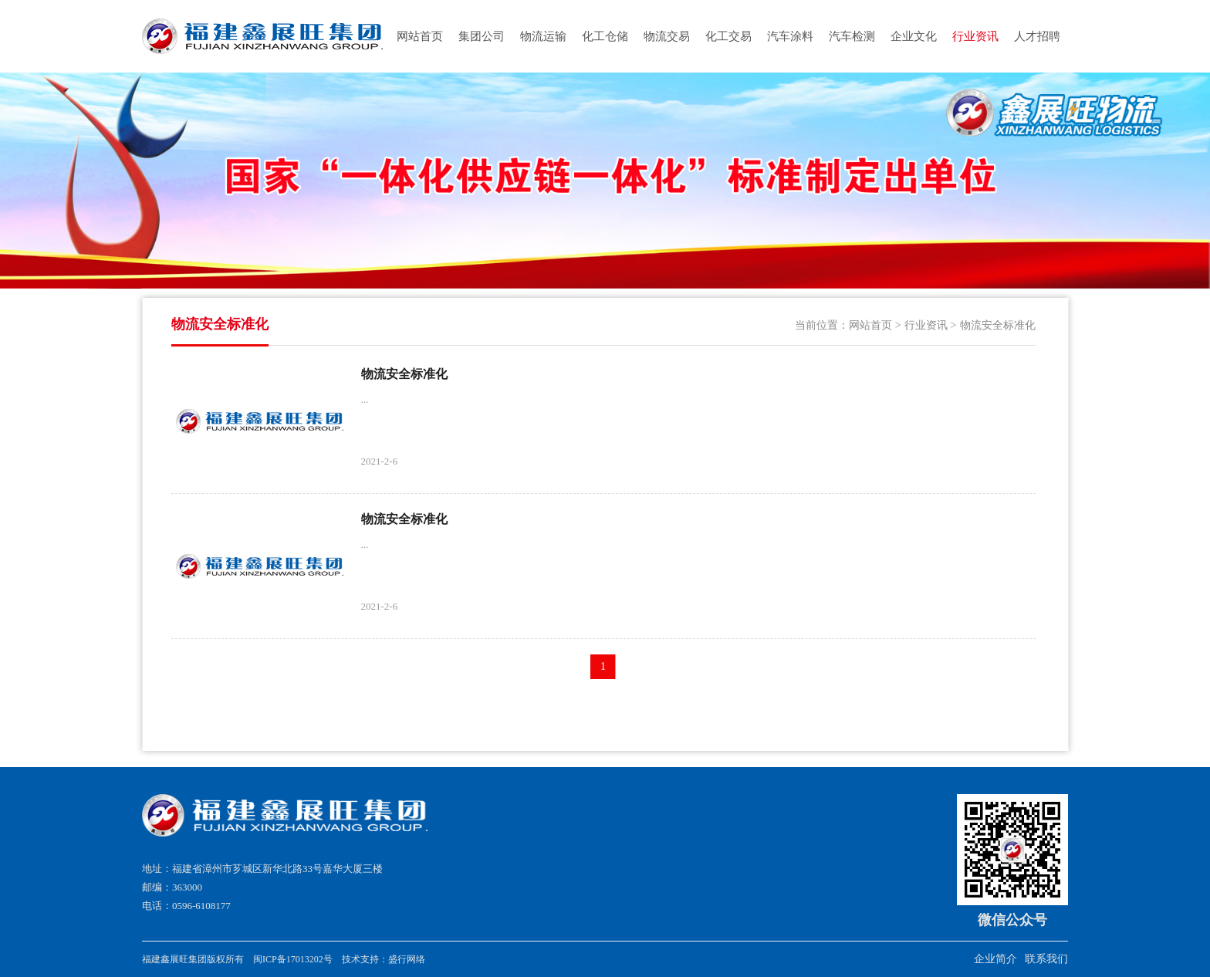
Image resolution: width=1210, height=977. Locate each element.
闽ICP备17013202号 (293, 959)
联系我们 (1046, 959)
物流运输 (543, 36)
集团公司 (481, 36)
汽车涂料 (790, 36)
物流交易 (667, 36)
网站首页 (420, 36)
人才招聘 (1037, 36)
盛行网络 (406, 959)
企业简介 (995, 959)
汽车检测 (852, 36)
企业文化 (914, 36)
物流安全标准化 (998, 325)
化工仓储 (605, 36)
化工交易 (728, 36)
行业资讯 (975, 36)
